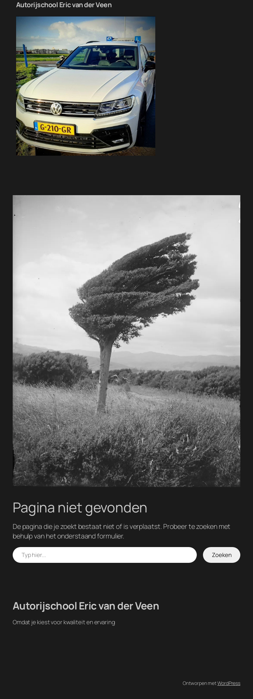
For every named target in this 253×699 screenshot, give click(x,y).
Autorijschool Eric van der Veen (64, 4)
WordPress (228, 683)
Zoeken (222, 555)
